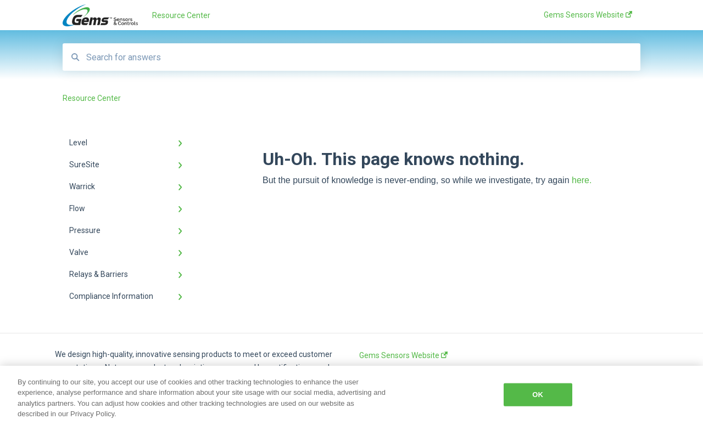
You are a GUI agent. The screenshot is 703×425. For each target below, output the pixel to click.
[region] (351, 395)
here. (582, 180)
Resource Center (181, 15)
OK (537, 394)
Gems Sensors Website (403, 355)
